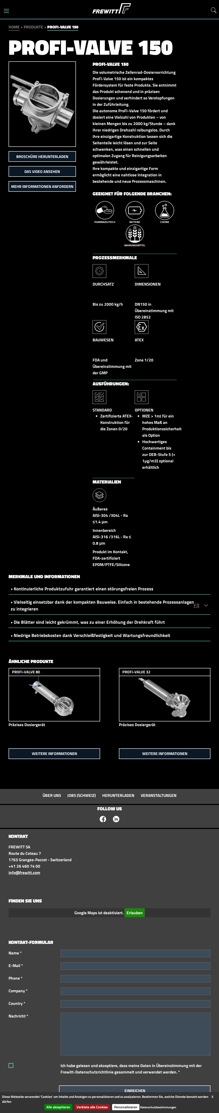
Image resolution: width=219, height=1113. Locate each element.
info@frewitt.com (24, 872)
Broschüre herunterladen (42, 156)
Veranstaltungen (158, 795)
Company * (18, 991)
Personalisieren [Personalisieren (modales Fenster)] (125, 1107)
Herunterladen (118, 795)
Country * (17, 1003)
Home (14, 27)
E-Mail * (16, 965)
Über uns (52, 795)
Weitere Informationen (54, 753)
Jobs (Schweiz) (81, 795)
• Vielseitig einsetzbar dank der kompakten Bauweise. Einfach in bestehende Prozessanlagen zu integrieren (107, 605)
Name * (15, 953)
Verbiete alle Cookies (92, 1107)
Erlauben (135, 913)
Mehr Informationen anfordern (42, 186)
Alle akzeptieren (58, 1107)
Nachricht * (18, 1016)
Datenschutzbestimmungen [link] (158, 1107)
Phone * (15, 978)
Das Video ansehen (42, 171)
